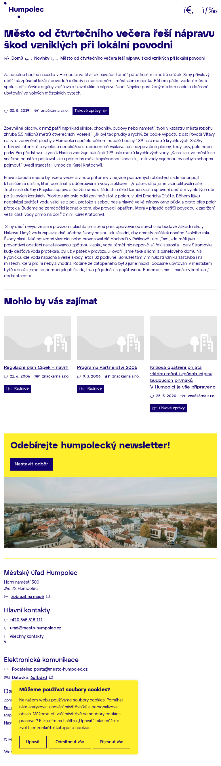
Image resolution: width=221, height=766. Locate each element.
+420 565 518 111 (26, 620)
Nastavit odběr (31, 464)
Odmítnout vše (70, 742)
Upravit (33, 742)
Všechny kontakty (26, 637)
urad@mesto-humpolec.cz (35, 628)
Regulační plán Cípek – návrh (36, 367)
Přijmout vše (111, 742)
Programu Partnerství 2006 (107, 367)
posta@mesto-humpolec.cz (60, 669)
